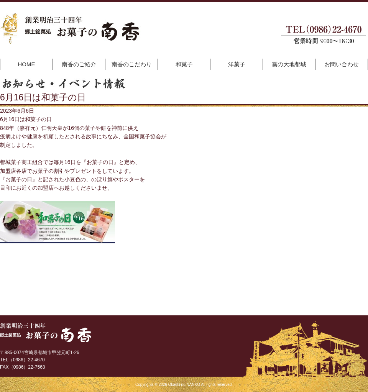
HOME (26, 64)
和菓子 (184, 64)
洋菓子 (236, 64)
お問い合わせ (341, 64)
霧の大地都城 (289, 64)
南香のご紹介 (79, 64)
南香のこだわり (132, 64)
